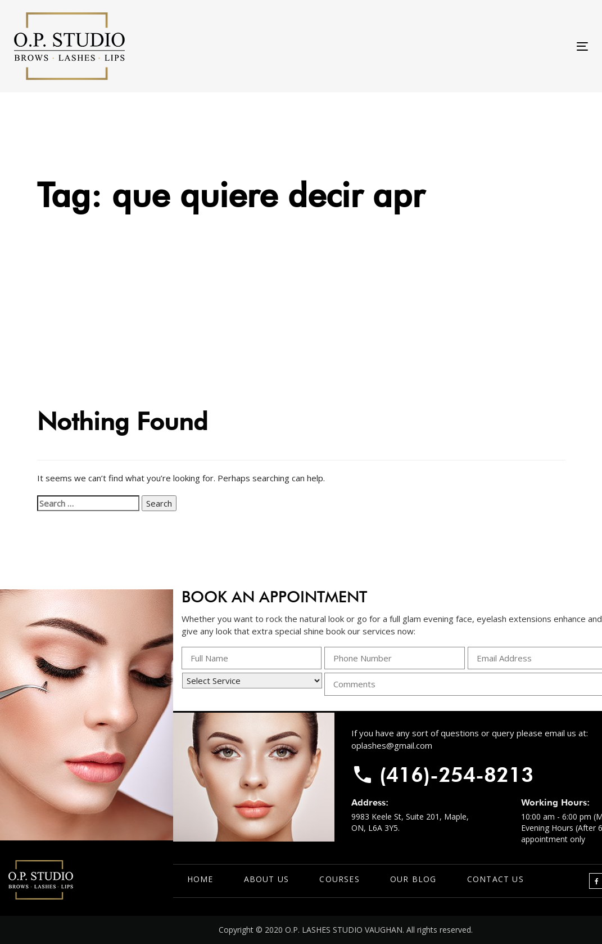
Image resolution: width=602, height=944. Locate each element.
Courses (339, 879)
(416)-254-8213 (456, 774)
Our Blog (413, 879)
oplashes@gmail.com (391, 745)
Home (200, 879)
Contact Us (495, 879)
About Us (266, 879)
